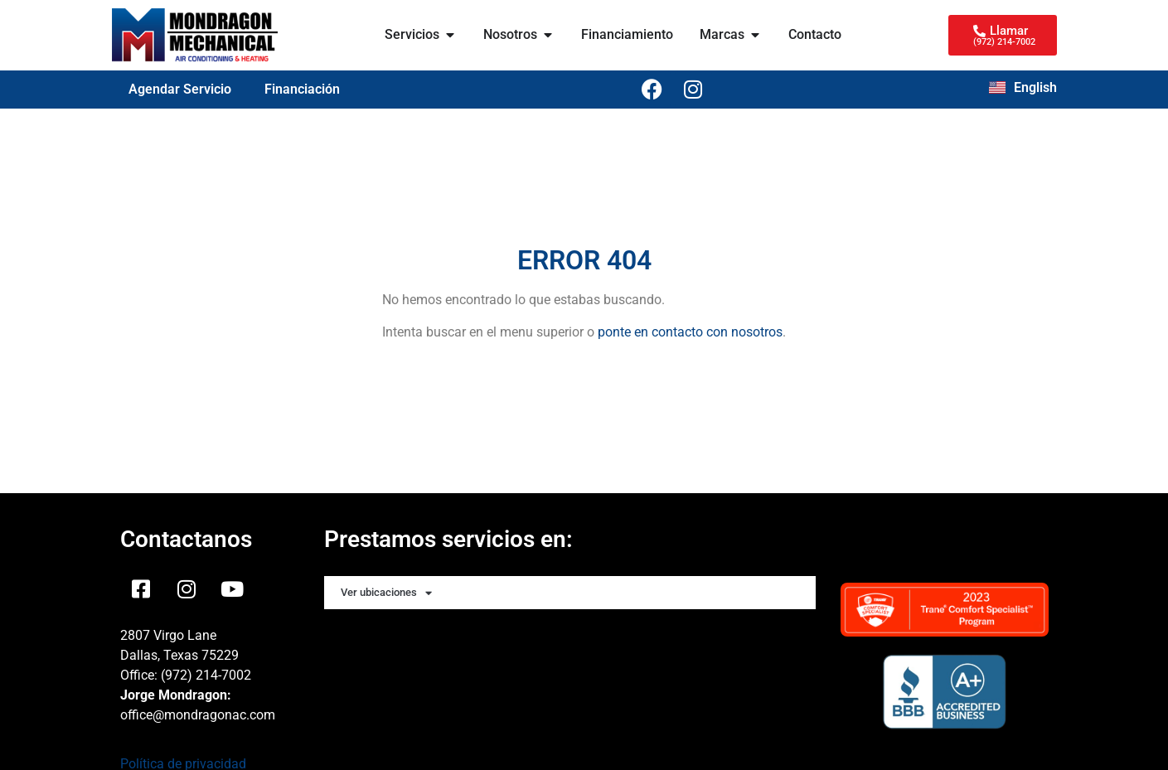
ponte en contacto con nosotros (690, 332)
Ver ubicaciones (386, 593)
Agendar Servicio (179, 89)
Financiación (302, 89)
